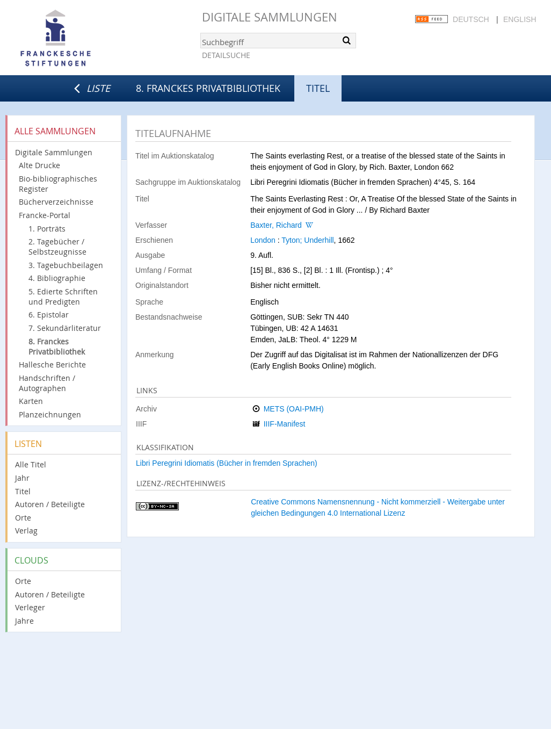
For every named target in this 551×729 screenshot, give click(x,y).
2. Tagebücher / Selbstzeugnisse (57, 246)
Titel (23, 491)
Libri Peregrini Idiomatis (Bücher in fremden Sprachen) (226, 463)
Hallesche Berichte (52, 364)
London (263, 240)
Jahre (24, 621)
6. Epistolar (48, 314)
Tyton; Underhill (307, 240)
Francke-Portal (44, 215)
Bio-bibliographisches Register (58, 184)
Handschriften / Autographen (47, 383)
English (519, 19)
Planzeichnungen (50, 414)
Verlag (26, 530)
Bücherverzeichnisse (56, 202)
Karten (31, 401)
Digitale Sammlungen (269, 17)
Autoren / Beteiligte (50, 504)
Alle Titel (30, 464)
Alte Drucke (39, 165)
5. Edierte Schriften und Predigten (63, 296)
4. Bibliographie (56, 278)
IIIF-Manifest (285, 424)
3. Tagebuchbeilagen (65, 265)
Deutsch (471, 19)
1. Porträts (47, 228)
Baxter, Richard (276, 225)
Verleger (30, 607)
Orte (23, 518)
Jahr (22, 478)
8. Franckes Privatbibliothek (208, 88)
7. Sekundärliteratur (64, 328)
